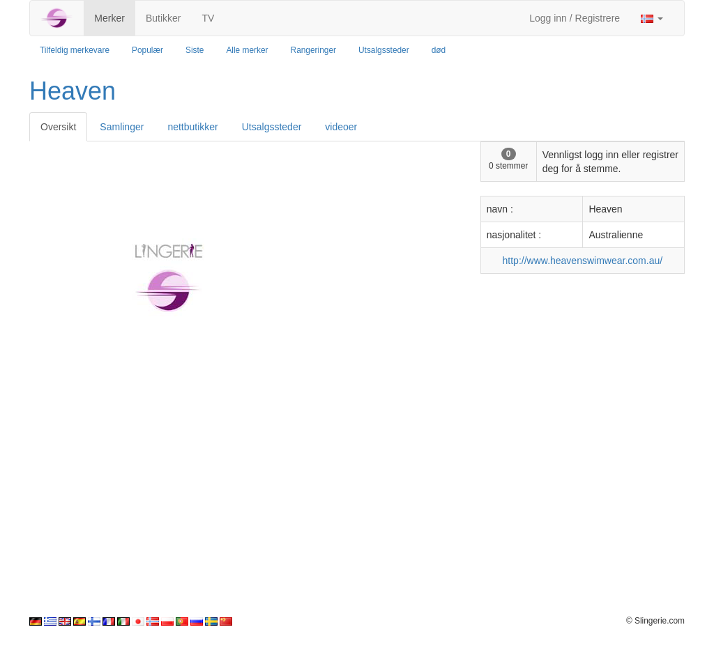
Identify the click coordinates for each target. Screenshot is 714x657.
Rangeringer (313, 50)
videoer (341, 126)
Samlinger (122, 126)
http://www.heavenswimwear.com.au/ (583, 260)
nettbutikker (192, 126)
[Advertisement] (357, 517)
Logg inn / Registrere (574, 18)
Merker (109, 18)
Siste (194, 50)
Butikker (163, 18)
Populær (147, 50)
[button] (652, 18)
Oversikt (58, 126)
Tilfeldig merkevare (74, 50)
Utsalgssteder (383, 50)
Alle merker (247, 50)
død (439, 50)
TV (208, 18)
